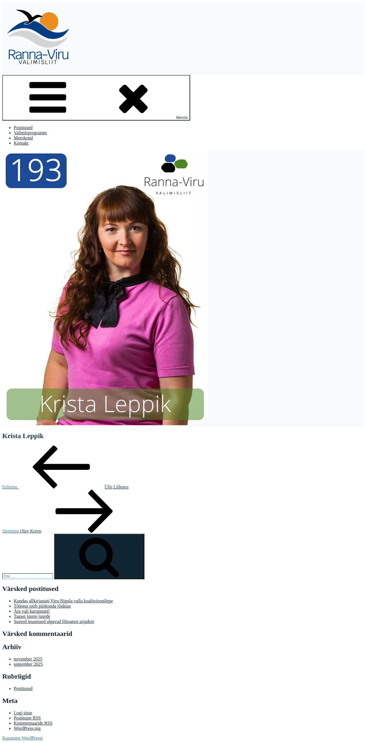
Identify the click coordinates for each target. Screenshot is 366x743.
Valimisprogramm (30, 132)
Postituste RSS (27, 718)
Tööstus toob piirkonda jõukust (42, 606)
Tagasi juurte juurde (32, 616)
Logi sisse (23, 712)
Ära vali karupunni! (32, 611)
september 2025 (28, 664)
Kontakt (21, 143)
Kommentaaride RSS (33, 723)
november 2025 (28, 659)
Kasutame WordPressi (22, 738)
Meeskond (23, 137)
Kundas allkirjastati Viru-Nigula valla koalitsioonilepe (63, 600)
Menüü (96, 98)
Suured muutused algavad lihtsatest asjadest (54, 621)
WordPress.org (27, 728)
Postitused (23, 127)
